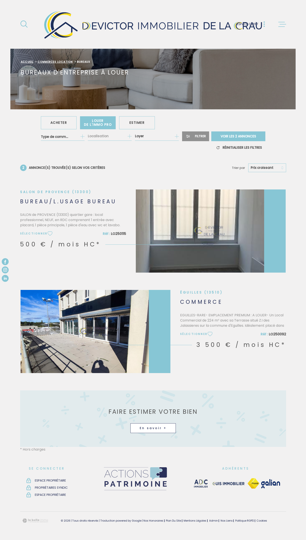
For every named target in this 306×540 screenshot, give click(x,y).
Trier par (238, 168)
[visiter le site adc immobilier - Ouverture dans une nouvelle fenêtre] (200, 483)
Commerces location (55, 62)
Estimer (137, 122)
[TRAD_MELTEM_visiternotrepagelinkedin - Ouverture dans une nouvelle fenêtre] (5, 278)
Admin (213, 520)
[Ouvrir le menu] (282, 24)
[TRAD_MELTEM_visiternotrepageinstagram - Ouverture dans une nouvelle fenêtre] (5, 270)
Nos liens (227, 520)
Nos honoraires (153, 520)
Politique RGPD (244, 520)
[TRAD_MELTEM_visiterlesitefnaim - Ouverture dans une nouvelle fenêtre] (253, 483)
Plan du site (173, 520)
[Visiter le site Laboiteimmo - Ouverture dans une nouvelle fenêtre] (35, 521)
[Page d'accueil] (153, 24)
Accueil (27, 62)
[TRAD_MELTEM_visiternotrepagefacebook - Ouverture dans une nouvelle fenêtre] (5, 261)
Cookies (261, 520)
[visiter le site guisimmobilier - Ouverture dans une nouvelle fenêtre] (228, 483)
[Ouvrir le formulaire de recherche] (195, 136)
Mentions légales (195, 520)
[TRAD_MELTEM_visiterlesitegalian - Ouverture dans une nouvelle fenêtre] (270, 483)
